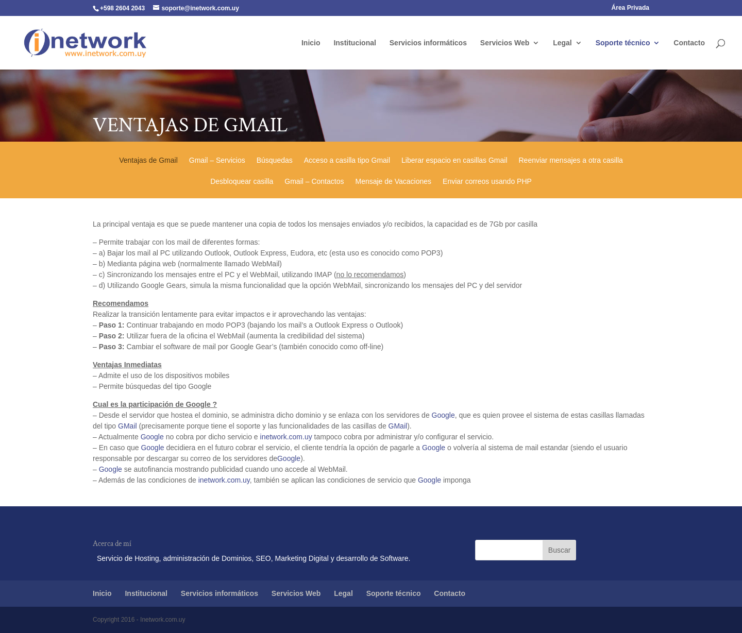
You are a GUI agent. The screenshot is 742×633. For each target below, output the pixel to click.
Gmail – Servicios (217, 161)
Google (443, 415)
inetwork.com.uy (286, 437)
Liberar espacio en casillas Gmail (454, 161)
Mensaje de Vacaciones (393, 182)
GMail (127, 426)
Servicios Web (504, 43)
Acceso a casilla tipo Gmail (347, 161)
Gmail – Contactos (314, 182)
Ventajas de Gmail (148, 161)
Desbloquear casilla (241, 182)
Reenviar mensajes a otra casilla (571, 161)
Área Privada (630, 8)
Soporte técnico (623, 43)
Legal (562, 43)
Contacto (689, 43)
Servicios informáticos (428, 43)
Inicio (311, 43)
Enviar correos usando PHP (487, 182)
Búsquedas (275, 161)
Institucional (354, 43)
